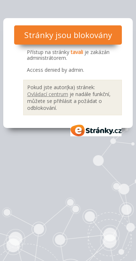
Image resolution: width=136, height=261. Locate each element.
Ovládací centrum (47, 94)
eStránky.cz (96, 130)
